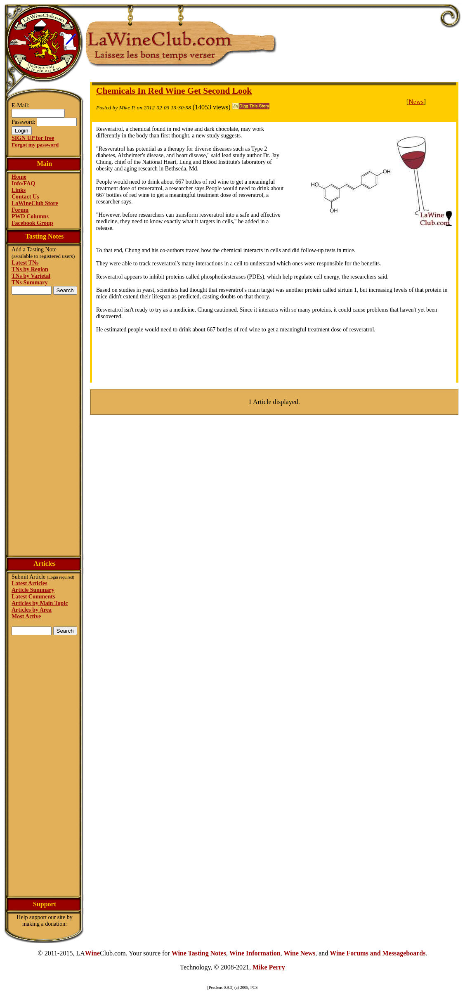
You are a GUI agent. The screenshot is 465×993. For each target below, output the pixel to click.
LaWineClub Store (35, 203)
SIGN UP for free (33, 138)
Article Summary (33, 590)
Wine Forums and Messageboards (377, 953)
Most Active (26, 616)
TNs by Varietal (31, 276)
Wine (92, 953)
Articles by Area (32, 610)
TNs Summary (30, 282)
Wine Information (255, 953)
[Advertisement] (44, 424)
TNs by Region (30, 269)
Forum (20, 210)
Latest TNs (25, 263)
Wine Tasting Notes (199, 953)
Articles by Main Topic (40, 603)
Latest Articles (29, 583)
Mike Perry (269, 967)
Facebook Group (32, 223)
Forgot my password (35, 145)
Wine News (300, 953)
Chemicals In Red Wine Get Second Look (174, 91)
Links (19, 190)
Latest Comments (33, 596)
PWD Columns (30, 216)
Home (19, 177)
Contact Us (25, 197)
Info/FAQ (23, 183)
